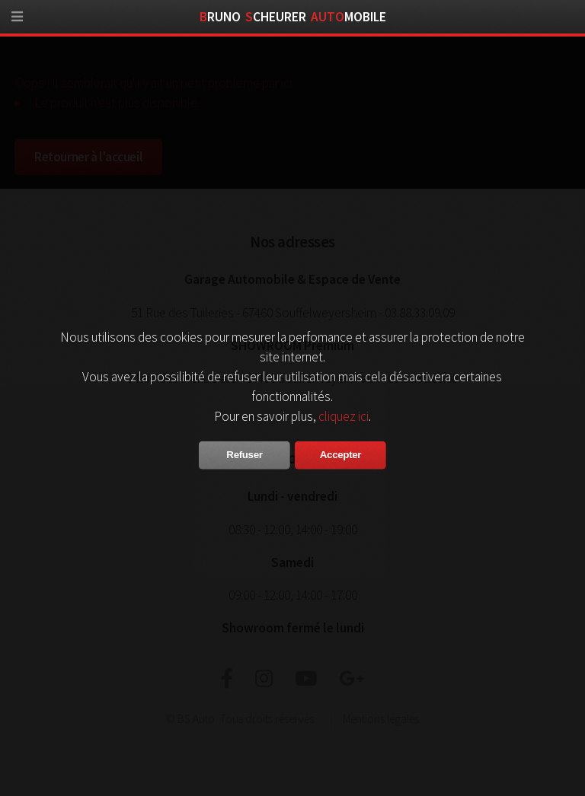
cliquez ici (343, 416)
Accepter (340, 454)
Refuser (244, 454)
